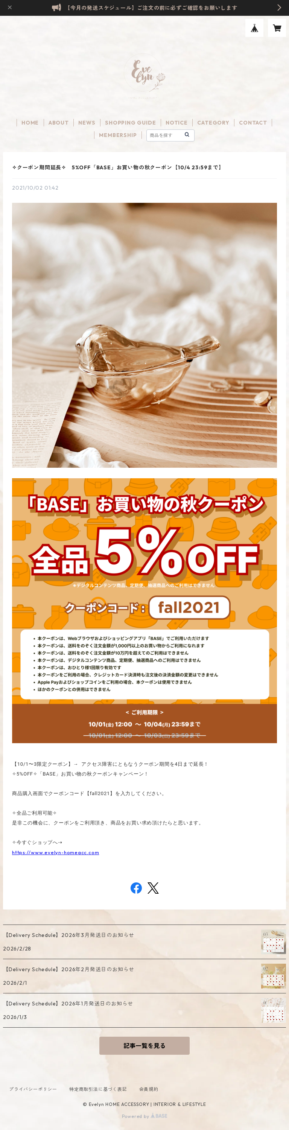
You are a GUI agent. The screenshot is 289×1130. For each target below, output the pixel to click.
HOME (30, 122)
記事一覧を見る (144, 1045)
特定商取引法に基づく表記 (98, 1089)
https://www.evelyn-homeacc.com (55, 852)
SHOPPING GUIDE (130, 122)
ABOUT (59, 122)
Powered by (144, 1116)
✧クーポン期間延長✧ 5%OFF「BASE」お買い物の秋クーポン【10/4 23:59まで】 (118, 167)
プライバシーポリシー (33, 1089)
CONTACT (253, 122)
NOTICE (177, 122)
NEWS (86, 122)
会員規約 (148, 1089)
